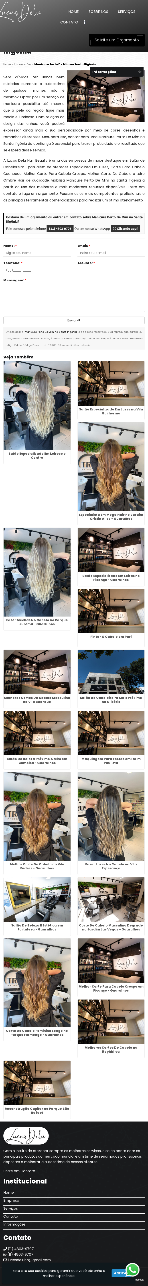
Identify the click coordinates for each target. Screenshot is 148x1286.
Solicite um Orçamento (117, 40)
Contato (69, 22)
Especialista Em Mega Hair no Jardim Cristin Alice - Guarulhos (111, 516)
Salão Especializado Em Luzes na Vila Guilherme (111, 411)
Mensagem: (14, 280)
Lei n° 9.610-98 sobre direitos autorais (66, 345)
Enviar (74, 320)
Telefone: (13, 263)
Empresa (11, 1200)
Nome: (10, 246)
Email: (83, 246)
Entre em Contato (19, 1171)
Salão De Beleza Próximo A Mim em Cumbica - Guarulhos (37, 761)
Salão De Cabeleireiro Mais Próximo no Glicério (111, 700)
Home (73, 11)
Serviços (126, 11)
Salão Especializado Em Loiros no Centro (37, 455)
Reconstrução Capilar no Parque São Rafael (37, 1110)
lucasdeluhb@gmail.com (27, 1260)
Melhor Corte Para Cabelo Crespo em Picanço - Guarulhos (111, 988)
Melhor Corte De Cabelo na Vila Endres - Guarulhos (37, 866)
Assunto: (86, 263)
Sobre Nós (98, 11)
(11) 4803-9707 (60, 228)
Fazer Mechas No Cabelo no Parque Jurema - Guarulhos (37, 622)
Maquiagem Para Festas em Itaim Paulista (111, 761)
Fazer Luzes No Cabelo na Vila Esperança (111, 866)
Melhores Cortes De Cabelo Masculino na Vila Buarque (37, 700)
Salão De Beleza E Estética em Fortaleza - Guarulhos (37, 927)
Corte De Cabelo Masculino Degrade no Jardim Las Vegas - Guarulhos (111, 927)
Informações (14, 1224)
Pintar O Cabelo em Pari (111, 636)
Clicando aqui (125, 228)
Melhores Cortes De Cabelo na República (111, 1049)
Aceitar (121, 1273)
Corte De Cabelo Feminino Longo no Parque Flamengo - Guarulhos (37, 1033)
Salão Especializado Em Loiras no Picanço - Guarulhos (111, 578)
